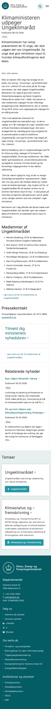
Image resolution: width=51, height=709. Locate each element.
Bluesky (10, 632)
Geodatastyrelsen (13, 687)
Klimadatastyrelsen (14, 691)
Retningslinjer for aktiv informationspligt (24, 650)
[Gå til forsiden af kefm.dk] (16, 6)
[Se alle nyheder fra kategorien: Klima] (5, 36)
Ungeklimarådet (19, 472)
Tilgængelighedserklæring (18, 655)
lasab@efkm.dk (9, 317)
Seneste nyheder (13, 619)
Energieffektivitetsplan (16, 668)
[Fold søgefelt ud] (40, 6)
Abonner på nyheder (15, 614)
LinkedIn (10, 623)
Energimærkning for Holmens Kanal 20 (23, 664)
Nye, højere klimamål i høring (21, 378)
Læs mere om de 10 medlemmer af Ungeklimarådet (20, 296)
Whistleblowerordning (15, 659)
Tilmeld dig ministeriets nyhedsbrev (15, 333)
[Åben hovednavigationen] (48, 6)
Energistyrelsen (12, 682)
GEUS (7, 695)
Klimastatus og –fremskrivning (20, 510)
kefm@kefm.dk (12, 597)
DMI (7, 700)
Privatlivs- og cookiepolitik (17, 646)
